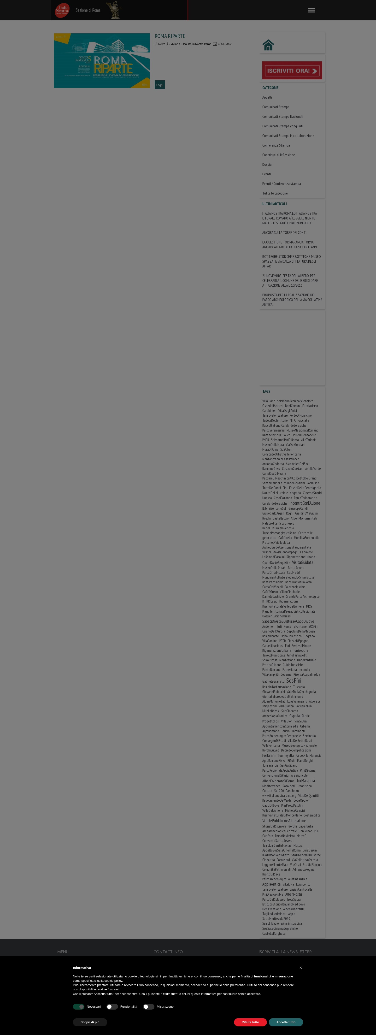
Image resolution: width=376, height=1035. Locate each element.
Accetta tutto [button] (285, 1022)
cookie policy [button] (113, 980)
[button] (301, 967)
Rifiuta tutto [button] (250, 1022)
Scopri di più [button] (90, 1022)
